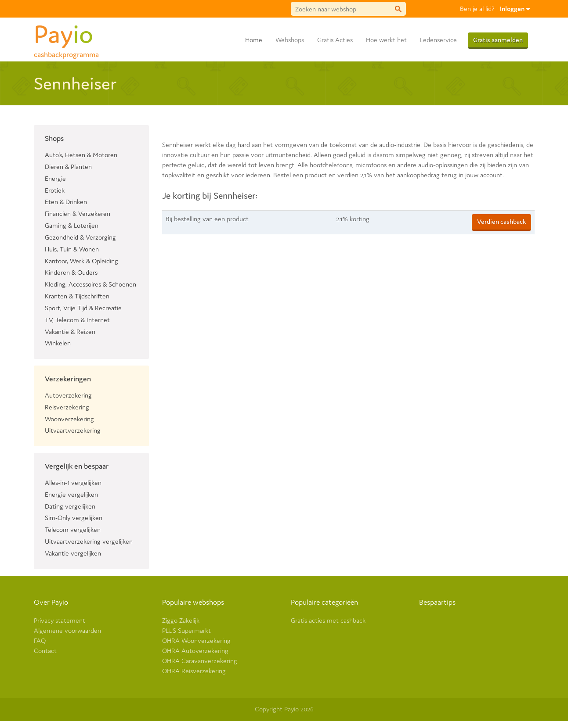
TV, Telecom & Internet (77, 320)
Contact (45, 650)
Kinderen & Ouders (71, 272)
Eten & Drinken (66, 201)
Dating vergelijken (70, 506)
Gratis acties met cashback (328, 620)
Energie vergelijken (71, 494)
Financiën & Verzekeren (77, 213)
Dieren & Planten (68, 166)
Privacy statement (59, 620)
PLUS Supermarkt (186, 630)
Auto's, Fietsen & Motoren (81, 155)
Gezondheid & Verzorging (80, 237)
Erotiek (55, 190)
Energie (55, 178)
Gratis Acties (335, 40)
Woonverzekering (69, 419)
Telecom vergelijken (73, 529)
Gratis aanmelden (498, 40)
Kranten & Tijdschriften (77, 296)
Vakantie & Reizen (70, 331)
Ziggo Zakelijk (180, 620)
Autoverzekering (68, 395)
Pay (66, 32)
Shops (54, 138)
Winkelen (58, 343)
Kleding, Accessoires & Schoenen (90, 284)
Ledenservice (438, 40)
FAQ (40, 640)
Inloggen (515, 8)
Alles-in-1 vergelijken (73, 482)
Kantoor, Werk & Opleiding (81, 261)
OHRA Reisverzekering (194, 671)
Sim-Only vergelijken (73, 517)
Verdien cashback (501, 221)
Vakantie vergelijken (73, 553)
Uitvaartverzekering (73, 430)
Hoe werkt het (386, 40)
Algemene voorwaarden (67, 630)
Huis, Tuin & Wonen (72, 249)
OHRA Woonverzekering (196, 640)
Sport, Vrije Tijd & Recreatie (83, 308)
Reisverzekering (67, 407)
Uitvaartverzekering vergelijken (89, 541)
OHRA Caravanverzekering (199, 660)
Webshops (289, 40)
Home (253, 40)
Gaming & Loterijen (71, 225)
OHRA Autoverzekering (195, 650)
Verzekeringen (68, 379)
